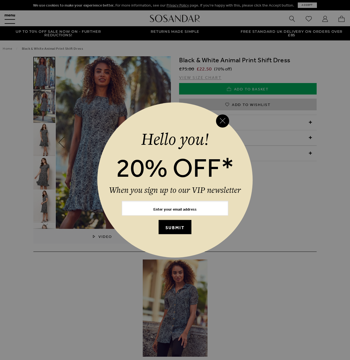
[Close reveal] (222, 121)
